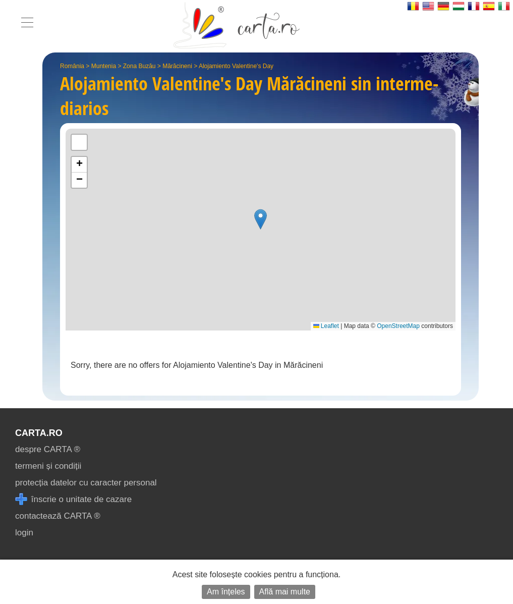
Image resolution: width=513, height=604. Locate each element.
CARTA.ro (39, 433)
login (24, 532)
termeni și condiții (48, 466)
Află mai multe (284, 591)
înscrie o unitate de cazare (73, 499)
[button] (260, 219)
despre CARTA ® (47, 449)
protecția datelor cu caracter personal (86, 482)
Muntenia (103, 66)
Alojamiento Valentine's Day (236, 66)
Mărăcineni (177, 66)
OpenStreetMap (398, 326)
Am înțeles (226, 591)
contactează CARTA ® (57, 516)
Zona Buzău (139, 66)
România (72, 66)
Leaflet (326, 326)
